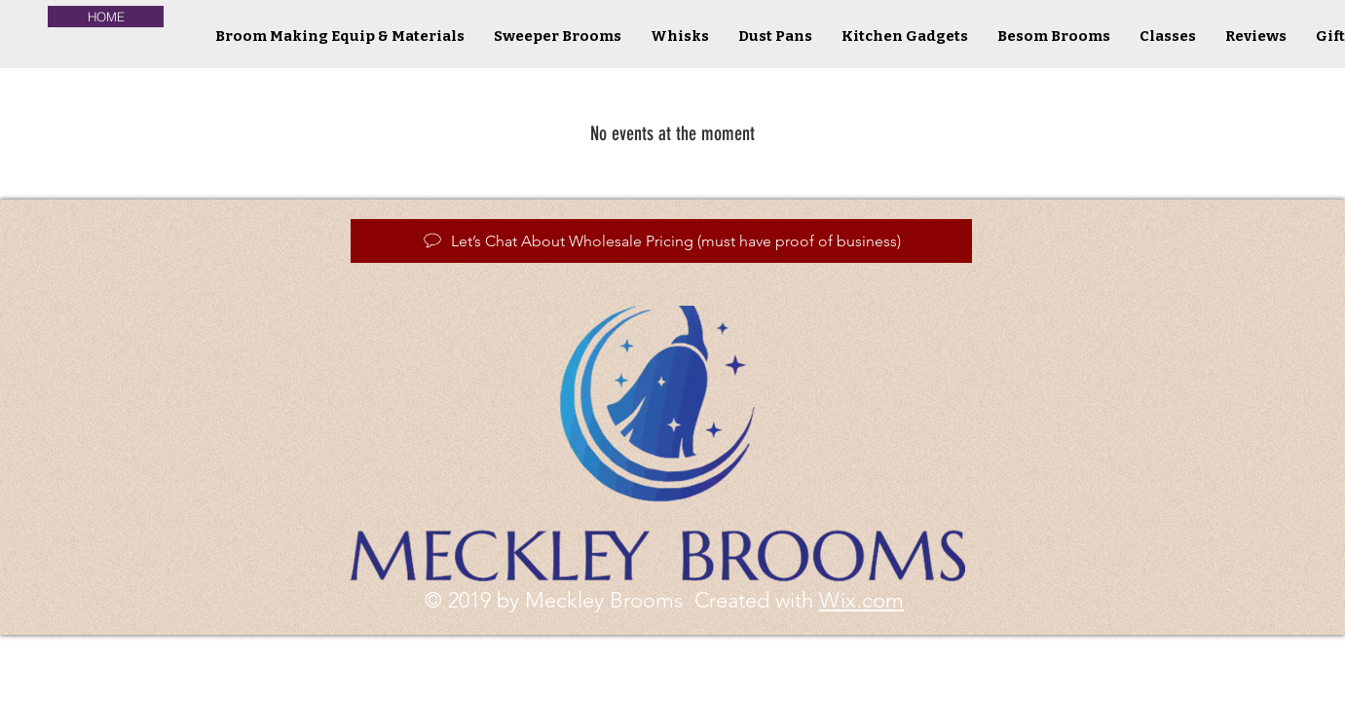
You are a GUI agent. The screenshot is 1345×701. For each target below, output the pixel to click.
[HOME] (106, 16)
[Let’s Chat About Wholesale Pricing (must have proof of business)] (661, 241)
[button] (680, 36)
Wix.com (861, 600)
